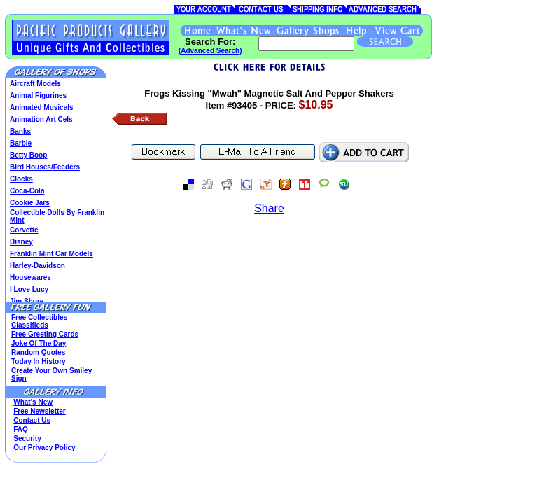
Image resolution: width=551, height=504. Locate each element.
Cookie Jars (30, 202)
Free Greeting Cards (44, 334)
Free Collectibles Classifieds (39, 321)
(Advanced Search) (210, 51)
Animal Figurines (38, 95)
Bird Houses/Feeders (45, 167)
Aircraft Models (35, 84)
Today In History (38, 361)
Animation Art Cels (41, 119)
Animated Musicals (42, 107)
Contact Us (31, 420)
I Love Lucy (29, 289)
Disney (21, 242)
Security (27, 438)
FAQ (20, 429)
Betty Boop (28, 155)
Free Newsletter (39, 411)
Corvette (24, 230)
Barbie (21, 143)
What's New (33, 402)
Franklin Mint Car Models (51, 254)
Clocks (21, 179)
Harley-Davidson (37, 266)
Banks (20, 131)
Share (269, 208)
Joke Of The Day (38, 343)
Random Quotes (38, 352)
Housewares (30, 277)
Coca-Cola (27, 191)
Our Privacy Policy (44, 447)
